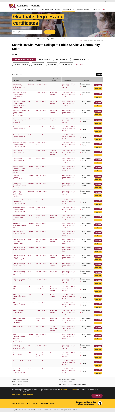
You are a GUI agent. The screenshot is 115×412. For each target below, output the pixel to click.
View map (99, 74)
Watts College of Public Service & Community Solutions (68, 85)
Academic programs (17, 39)
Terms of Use (47, 409)
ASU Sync (38, 355)
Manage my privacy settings (69, 409)
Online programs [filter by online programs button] (44, 59)
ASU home (80, 1)
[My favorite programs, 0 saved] (104, 10)
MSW (29, 345)
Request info (98, 85)
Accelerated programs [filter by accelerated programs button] (79, 59)
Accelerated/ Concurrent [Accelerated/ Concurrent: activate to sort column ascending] (54, 79)
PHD (29, 135)
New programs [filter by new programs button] (37, 64)
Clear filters (79, 64)
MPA (29, 239)
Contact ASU (44, 403)
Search (50, 32)
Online (37, 86)
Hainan (38, 121)
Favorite (84, 86)
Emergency (56, 409)
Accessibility (31, 409)
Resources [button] (97, 9)
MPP (29, 295)
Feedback (97, 395)
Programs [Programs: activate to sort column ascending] (16, 80)
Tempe (37, 225)
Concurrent (53, 150)
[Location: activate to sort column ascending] (42, 79)
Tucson (38, 347)
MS (29, 92)
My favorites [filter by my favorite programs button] (52, 64)
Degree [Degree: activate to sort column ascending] (31, 80)
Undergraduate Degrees (29, 9)
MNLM (30, 215)
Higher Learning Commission (68, 389)
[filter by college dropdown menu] (61, 59)
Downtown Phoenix (41, 84)
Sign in (101, 1)
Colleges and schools (93, 1)
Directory (35, 403)
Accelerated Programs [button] (83, 9)
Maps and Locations (18, 403)
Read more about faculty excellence (22, 394)
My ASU (85, 1)
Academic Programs (28, 5)
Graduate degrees (28, 39)
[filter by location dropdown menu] (24, 59)
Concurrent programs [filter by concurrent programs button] (21, 64)
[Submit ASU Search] (105, 1)
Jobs (28, 403)
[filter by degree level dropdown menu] (66, 64)
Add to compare (86, 84)
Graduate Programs (68, 9)
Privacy (39, 409)
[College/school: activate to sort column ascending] (70, 79)
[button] (80, 86)
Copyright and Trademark (19, 409)
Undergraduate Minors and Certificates (49, 9)
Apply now (98, 88)
